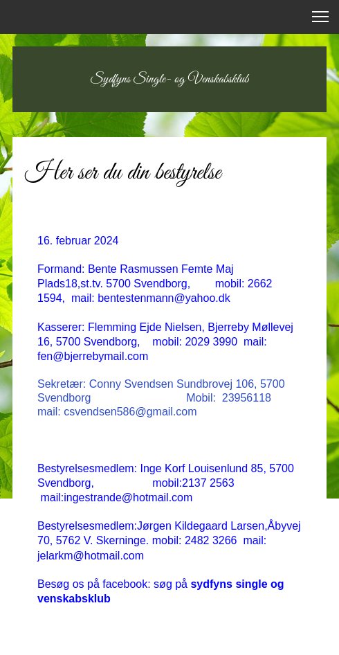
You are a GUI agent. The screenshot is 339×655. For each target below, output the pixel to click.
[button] (320, 16)
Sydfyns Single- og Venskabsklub (170, 79)
